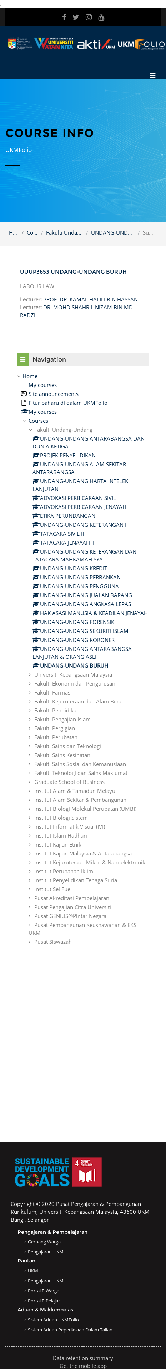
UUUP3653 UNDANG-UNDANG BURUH (73, 271)
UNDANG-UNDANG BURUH (113, 232)
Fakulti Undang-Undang (64, 232)
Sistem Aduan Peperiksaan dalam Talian (70, 1329)
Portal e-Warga (43, 1290)
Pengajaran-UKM (46, 1251)
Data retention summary (83, 1357)
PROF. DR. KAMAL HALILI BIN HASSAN (90, 299)
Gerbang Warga (44, 1241)
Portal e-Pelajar (44, 1300)
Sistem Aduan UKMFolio (53, 1319)
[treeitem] (83, 659)
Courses (32, 232)
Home (14, 232)
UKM (33, 1270)
